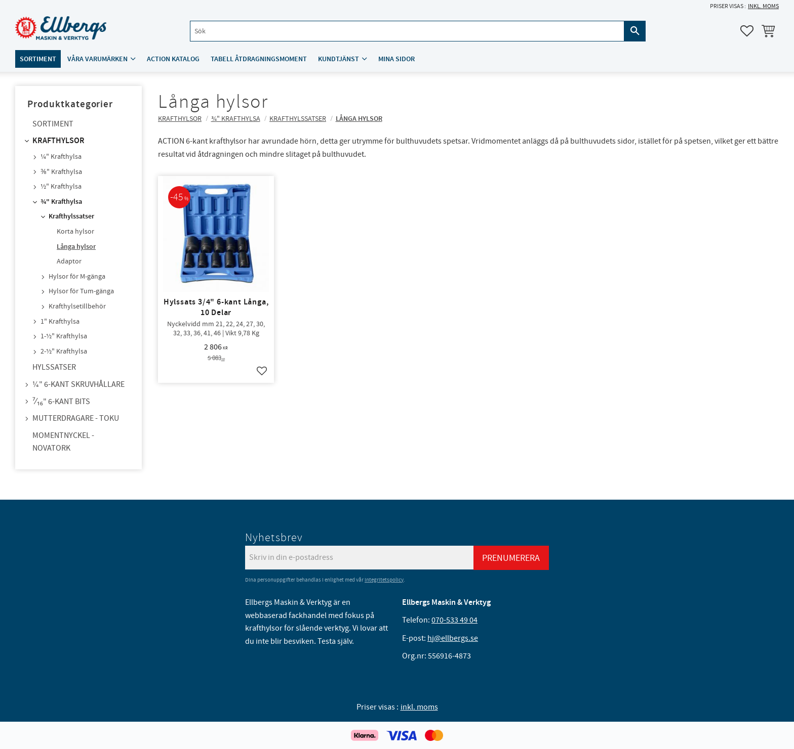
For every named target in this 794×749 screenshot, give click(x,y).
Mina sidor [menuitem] (396, 59)
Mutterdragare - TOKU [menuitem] (75, 418)
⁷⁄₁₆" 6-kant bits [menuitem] (61, 401)
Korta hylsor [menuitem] (75, 231)
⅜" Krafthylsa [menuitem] (61, 172)
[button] (747, 30)
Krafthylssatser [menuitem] (71, 216)
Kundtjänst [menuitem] (338, 59)
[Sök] (635, 31)
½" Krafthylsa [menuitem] (61, 186)
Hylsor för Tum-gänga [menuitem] (81, 291)
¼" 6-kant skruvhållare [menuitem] (78, 384)
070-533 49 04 (454, 620)
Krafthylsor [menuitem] (58, 141)
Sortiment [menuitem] (38, 59)
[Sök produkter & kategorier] (407, 31)
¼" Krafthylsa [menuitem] (61, 156)
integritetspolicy (384, 580)
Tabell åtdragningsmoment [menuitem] (259, 59)
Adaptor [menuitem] (69, 261)
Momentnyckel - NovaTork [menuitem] (63, 442)
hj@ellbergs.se (452, 638)
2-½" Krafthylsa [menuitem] (64, 351)
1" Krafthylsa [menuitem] (60, 321)
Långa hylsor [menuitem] (76, 246)
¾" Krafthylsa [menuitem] (61, 201)
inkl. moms (763, 6)
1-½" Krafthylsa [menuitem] (64, 336)
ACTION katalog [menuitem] (173, 59)
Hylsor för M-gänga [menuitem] (77, 276)
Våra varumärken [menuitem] (97, 59)
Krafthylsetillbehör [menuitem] (77, 306)
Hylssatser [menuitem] (54, 367)
